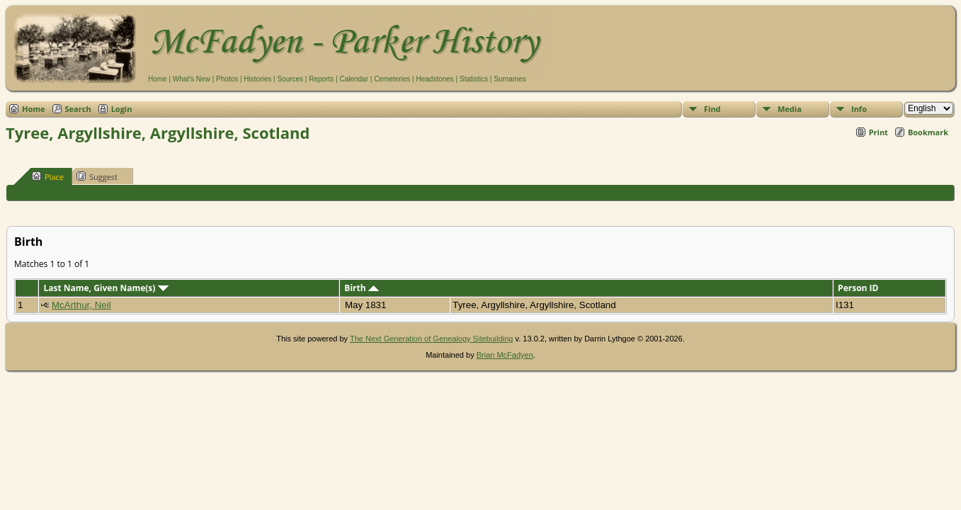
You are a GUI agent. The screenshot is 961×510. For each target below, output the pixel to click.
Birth (361, 288)
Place (48, 176)
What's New (191, 79)
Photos (227, 79)
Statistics (474, 79)
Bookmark (928, 132)
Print (878, 132)
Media (790, 108)
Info (859, 108)
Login (121, 108)
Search (78, 108)
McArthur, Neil (81, 305)
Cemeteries (392, 79)
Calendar (353, 79)
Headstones (434, 79)
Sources (290, 79)
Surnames (510, 79)
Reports (321, 79)
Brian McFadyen (505, 355)
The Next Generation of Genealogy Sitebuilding (431, 338)
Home (157, 79)
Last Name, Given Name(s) (105, 288)
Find (712, 108)
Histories (257, 79)
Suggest (97, 176)
